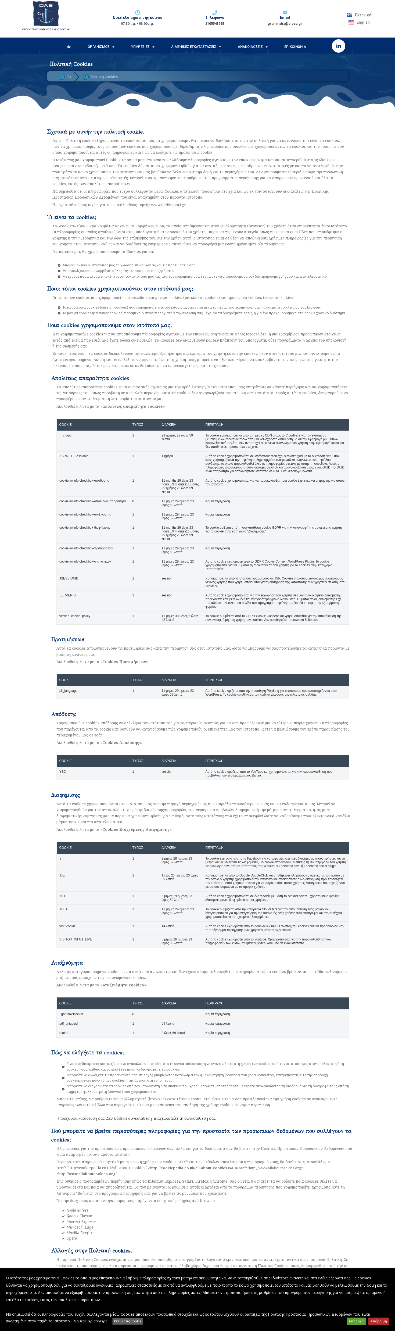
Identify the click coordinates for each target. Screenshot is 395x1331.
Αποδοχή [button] (356, 1321)
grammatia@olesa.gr (285, 24)
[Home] (69, 76)
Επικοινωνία (295, 47)
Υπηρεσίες (143, 46)
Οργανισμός (101, 46)
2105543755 (214, 24)
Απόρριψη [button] (379, 1321)
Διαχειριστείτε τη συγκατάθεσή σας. (185, 1118)
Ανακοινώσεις (253, 46)
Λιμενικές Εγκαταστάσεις (196, 46)
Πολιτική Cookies (104, 76)
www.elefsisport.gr (168, 204)
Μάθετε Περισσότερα (90, 1321)
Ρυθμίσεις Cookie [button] (127, 1321)
